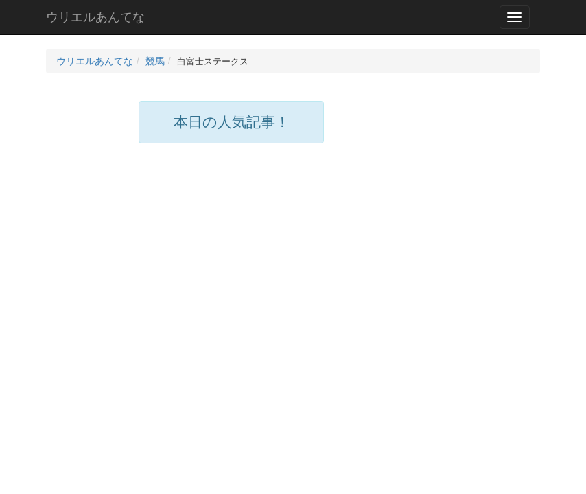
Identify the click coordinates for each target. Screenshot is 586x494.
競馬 (155, 61)
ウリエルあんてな (95, 17)
